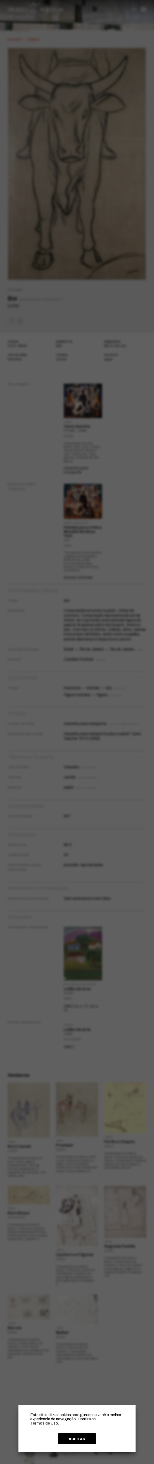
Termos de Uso (44, 1423)
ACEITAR (77, 1439)
